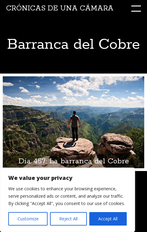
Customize (28, 219)
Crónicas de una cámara (60, 8)
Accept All (108, 219)
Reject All (68, 219)
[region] (67, 200)
